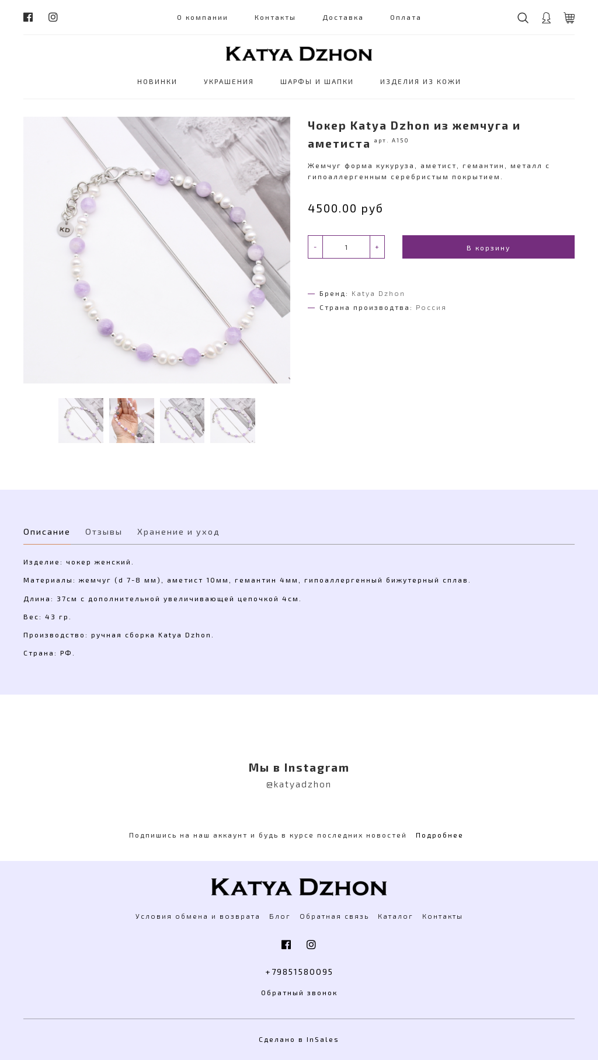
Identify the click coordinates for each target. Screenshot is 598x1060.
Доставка (343, 17)
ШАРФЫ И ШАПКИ (317, 81)
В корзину (488, 247)
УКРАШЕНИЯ (229, 81)
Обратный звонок (299, 992)
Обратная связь (334, 916)
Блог (280, 916)
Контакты (275, 17)
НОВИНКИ (157, 81)
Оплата (406, 17)
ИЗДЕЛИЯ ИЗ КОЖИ (420, 81)
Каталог (395, 916)
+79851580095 (299, 972)
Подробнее (440, 835)
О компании (202, 17)
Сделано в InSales (299, 1039)
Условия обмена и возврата (197, 916)
